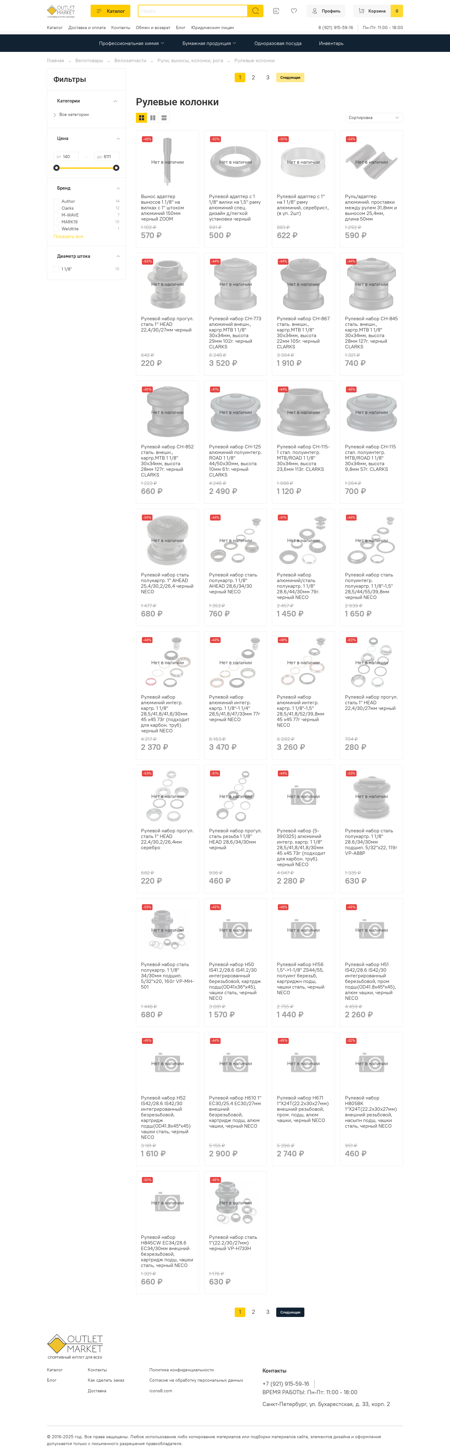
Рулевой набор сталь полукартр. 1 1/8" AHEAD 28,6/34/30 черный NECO (233, 583)
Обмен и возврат (153, 27)
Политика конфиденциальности (181, 1370)
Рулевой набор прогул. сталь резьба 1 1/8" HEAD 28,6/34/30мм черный (235, 838)
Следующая (290, 77)
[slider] (56, 167)
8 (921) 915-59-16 (335, 27)
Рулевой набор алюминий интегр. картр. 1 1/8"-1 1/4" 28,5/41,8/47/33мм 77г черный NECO (234, 708)
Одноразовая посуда (278, 43)
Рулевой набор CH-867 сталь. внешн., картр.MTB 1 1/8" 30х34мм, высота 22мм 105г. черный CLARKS (303, 332)
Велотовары (89, 60)
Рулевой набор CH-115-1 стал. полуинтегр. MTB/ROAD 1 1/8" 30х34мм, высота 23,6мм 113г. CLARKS (303, 457)
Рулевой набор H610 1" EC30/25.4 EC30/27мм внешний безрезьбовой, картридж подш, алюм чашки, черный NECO (235, 1111)
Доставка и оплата (87, 27)
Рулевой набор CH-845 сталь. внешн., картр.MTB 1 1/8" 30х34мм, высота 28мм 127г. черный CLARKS (371, 332)
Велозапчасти (130, 60)
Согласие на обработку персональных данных (196, 1380)
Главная (55, 60)
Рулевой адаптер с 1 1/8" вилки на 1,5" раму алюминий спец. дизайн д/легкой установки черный (235, 207)
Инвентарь (331, 43)
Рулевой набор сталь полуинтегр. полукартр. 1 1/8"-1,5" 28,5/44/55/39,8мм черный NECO (369, 585)
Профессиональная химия (132, 43)
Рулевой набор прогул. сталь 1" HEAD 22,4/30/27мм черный (167, 324)
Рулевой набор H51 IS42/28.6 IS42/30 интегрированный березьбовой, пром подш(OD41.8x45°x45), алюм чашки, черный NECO (370, 981)
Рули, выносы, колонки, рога (190, 60)
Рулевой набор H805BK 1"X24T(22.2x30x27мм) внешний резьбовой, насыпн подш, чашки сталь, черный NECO (371, 1111)
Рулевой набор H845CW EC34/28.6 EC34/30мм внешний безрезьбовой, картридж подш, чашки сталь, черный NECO (167, 1251)
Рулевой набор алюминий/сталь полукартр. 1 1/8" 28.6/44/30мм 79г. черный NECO (298, 585)
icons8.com (160, 1391)
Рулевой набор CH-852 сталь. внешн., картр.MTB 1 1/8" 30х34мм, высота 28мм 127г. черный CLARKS (167, 460)
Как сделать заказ (106, 1380)
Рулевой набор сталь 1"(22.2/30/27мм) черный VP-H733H (233, 1242)
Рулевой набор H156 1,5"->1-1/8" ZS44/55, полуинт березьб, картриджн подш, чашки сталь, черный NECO (300, 978)
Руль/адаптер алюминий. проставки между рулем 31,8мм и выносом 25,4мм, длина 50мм (371, 207)
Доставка (97, 1391)
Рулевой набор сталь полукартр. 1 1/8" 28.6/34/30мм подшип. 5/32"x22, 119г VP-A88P (371, 841)
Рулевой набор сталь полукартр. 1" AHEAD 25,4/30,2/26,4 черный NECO (167, 583)
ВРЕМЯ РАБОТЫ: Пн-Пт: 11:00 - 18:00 (310, 1392)
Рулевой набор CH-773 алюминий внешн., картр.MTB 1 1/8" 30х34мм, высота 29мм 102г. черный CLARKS (235, 332)
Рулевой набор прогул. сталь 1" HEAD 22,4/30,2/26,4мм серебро (167, 838)
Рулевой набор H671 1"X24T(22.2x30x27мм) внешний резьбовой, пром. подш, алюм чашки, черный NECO (303, 1108)
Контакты (120, 27)
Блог (181, 27)
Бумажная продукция (209, 43)
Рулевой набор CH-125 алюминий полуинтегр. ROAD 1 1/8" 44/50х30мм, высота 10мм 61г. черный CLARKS (235, 460)
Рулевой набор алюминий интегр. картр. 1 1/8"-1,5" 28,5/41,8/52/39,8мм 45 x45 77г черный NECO (300, 711)
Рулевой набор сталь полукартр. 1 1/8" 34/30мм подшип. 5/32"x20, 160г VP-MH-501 (167, 975)
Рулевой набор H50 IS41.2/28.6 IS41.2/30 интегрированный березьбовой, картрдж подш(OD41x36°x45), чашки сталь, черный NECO (235, 981)
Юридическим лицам (212, 27)
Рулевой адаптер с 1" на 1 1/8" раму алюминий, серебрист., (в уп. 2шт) (303, 204)
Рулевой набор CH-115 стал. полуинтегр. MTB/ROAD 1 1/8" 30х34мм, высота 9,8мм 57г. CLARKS (370, 457)
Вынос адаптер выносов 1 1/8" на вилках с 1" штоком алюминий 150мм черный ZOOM (162, 207)
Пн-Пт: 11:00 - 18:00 (383, 27)
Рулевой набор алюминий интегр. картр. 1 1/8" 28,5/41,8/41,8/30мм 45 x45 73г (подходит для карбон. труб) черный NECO (165, 714)
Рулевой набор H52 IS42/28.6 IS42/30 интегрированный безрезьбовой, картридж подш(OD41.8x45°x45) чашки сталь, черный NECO (166, 1117)
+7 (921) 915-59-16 (285, 1383)
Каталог (110, 11)
